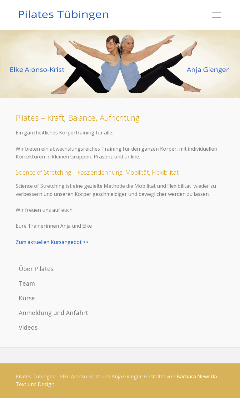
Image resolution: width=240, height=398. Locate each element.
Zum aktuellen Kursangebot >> (52, 242)
